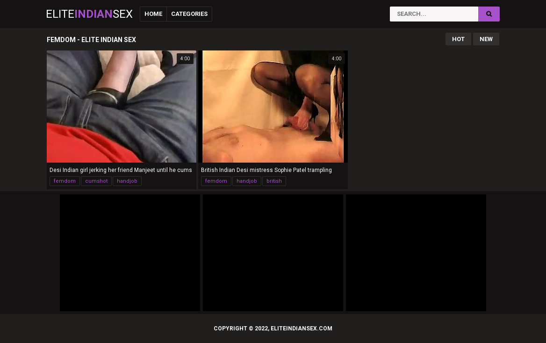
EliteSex (89, 14)
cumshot (96, 181)
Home (153, 13)
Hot (458, 39)
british (274, 181)
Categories (189, 13)
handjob (127, 181)
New (486, 39)
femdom (65, 181)
